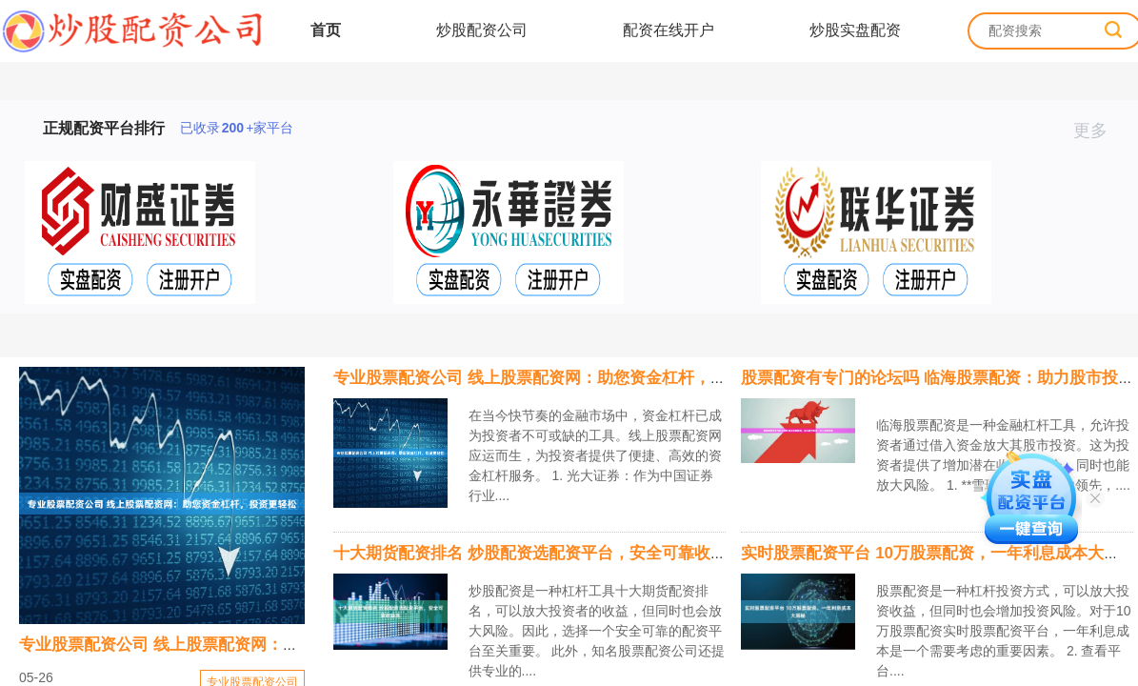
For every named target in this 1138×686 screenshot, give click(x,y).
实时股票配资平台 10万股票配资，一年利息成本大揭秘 (938, 553)
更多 (1098, 130)
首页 (325, 30)
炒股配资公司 (482, 30)
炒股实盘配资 (855, 30)
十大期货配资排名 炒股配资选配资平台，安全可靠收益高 (538, 553)
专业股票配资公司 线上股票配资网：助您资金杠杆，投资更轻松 (248, 645)
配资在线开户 (668, 30)
